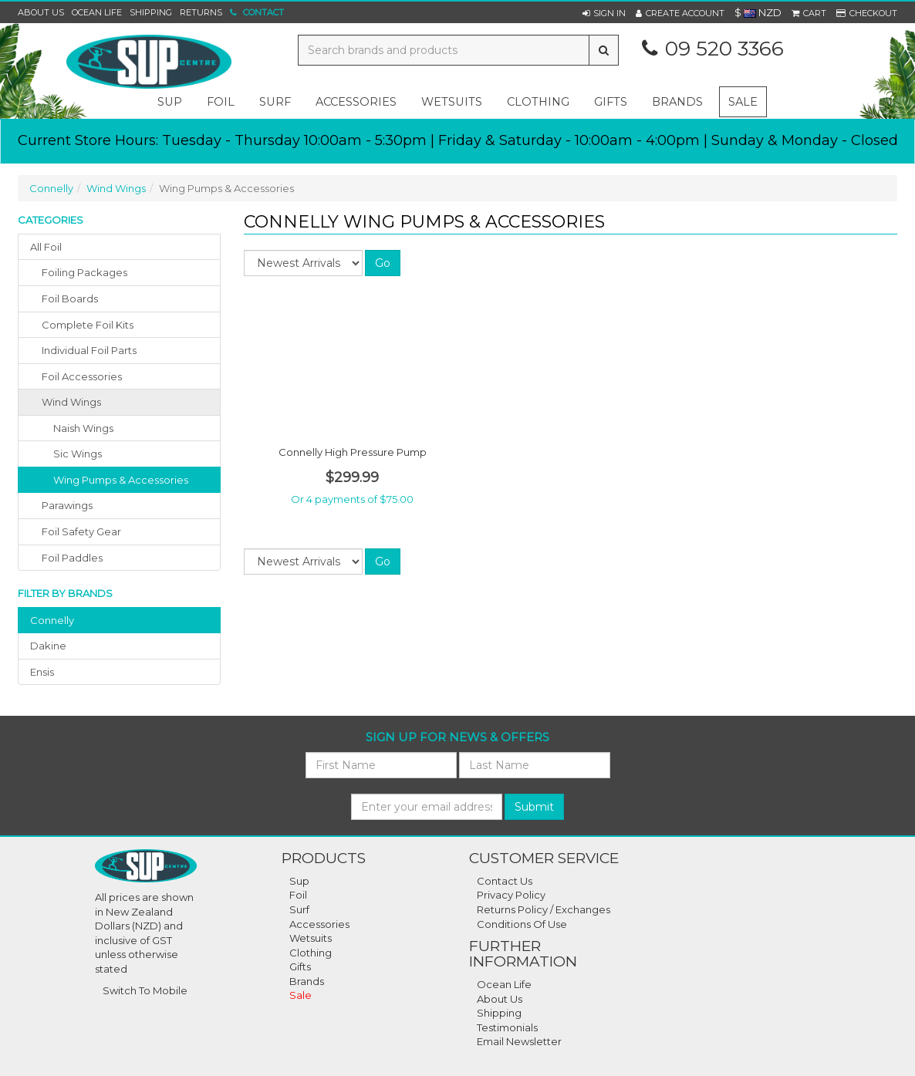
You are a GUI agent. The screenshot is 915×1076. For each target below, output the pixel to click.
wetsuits (451, 102)
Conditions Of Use (522, 924)
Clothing (310, 952)
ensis (42, 672)
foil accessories (82, 376)
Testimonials (507, 1027)
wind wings (71, 402)
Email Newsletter (519, 1041)
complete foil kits (87, 325)
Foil (298, 895)
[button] (604, 13)
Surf (299, 909)
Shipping (151, 12)
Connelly (51, 188)
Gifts (300, 966)
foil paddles (72, 557)
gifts (610, 102)
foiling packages (84, 272)
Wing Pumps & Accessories (120, 480)
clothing (538, 102)
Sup (299, 881)
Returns (201, 12)
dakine (48, 645)
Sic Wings (77, 453)
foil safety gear (81, 531)
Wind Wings (116, 188)
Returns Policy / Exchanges (543, 909)
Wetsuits (310, 938)
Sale (743, 102)
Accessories (319, 924)
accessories (356, 102)
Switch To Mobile (145, 990)
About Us (41, 12)
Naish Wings (83, 428)
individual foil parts (89, 350)
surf (275, 102)
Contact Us (504, 881)
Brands (677, 102)
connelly (52, 620)
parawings (67, 505)
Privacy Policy (511, 895)
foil (221, 102)
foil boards (70, 298)
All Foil (46, 247)
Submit (534, 807)
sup (169, 102)
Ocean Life (97, 12)
